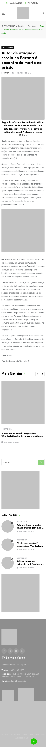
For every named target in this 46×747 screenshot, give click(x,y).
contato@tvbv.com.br (17, 681)
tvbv (7, 73)
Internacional (23, 522)
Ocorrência (6, 429)
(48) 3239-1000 (17, 670)
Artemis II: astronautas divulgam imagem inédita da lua (30, 528)
